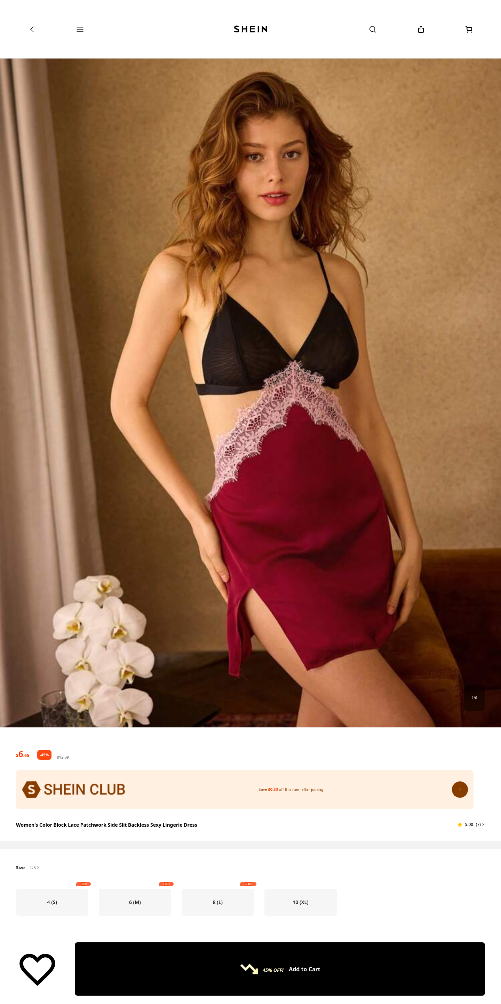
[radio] (52, 902)
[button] (471, 824)
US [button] (35, 867)
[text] (22, 754)
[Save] (37, 969)
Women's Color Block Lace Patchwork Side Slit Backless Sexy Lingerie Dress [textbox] (106, 824)
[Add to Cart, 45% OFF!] (280, 969)
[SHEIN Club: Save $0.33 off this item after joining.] (245, 789)
